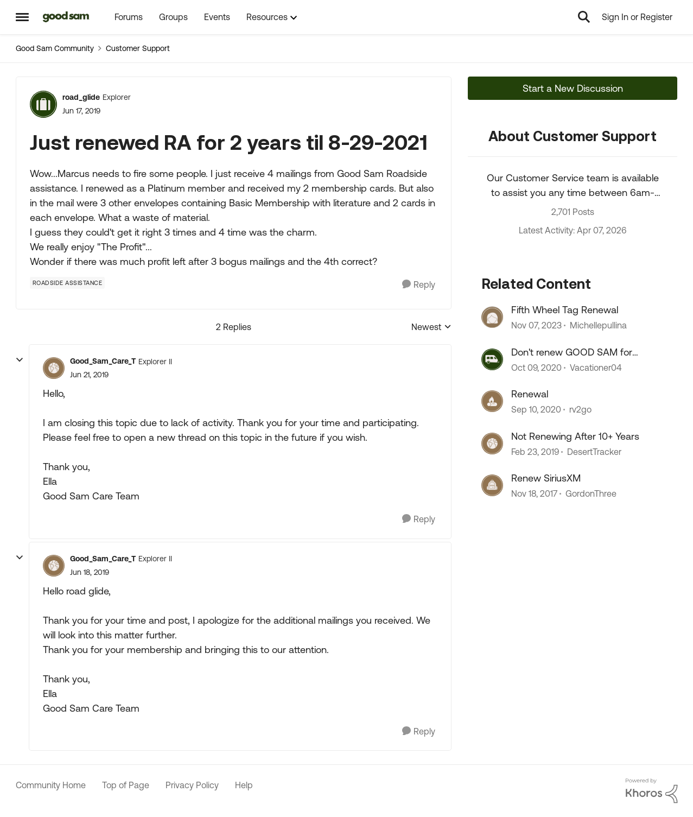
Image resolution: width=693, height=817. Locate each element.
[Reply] (418, 285)
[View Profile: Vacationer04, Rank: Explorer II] (492, 359)
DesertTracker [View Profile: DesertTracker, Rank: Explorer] (594, 452)
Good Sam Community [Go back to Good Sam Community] (55, 48)
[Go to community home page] (66, 17)
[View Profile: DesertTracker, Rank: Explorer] (492, 443)
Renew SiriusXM (546, 478)
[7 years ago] (535, 451)
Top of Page (125, 785)
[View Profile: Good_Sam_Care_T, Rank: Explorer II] (54, 368)
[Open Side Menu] (22, 17)
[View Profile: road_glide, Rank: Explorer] (43, 104)
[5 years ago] (536, 367)
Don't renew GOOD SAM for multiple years (571, 352)
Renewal (529, 394)
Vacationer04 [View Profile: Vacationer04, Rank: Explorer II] (595, 367)
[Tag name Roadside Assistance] (67, 283)
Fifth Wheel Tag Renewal (564, 309)
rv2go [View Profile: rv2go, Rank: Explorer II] (580, 410)
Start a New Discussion (573, 88)
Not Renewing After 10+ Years (575, 436)
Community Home (51, 785)
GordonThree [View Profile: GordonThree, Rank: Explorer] (590, 493)
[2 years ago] (536, 325)
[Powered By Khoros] (652, 790)
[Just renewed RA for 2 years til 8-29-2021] (89, 375)
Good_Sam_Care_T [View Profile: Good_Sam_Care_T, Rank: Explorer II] (103, 361)
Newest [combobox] (431, 327)
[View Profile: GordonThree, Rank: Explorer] (492, 485)
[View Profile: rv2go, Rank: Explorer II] (492, 401)
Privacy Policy (192, 785)
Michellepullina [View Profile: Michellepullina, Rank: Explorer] (598, 326)
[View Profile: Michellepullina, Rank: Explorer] (492, 317)
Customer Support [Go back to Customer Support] (138, 48)
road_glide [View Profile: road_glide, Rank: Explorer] (81, 97)
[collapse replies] (19, 359)
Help (244, 785)
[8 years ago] (534, 493)
